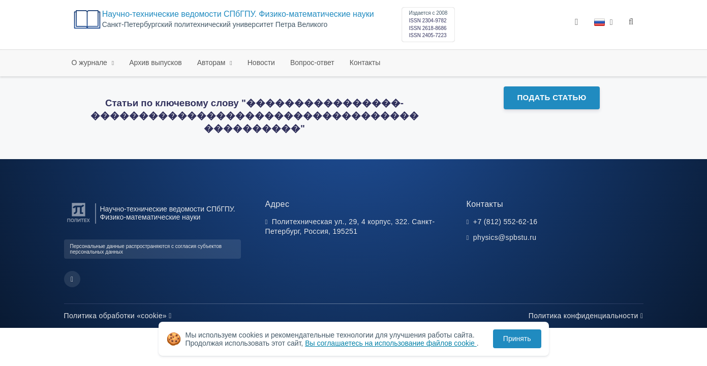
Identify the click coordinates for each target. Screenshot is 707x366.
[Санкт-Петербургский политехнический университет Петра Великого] (78, 222)
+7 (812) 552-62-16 (505, 222)
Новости (261, 62)
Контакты (365, 62)
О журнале (90, 62)
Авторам (212, 62)
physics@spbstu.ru (504, 237)
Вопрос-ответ (312, 62)
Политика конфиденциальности (586, 316)
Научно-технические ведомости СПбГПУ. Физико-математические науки (238, 14)
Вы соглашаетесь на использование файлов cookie (391, 343)
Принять (517, 338)
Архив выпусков (155, 62)
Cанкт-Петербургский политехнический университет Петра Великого (215, 24)
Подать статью (551, 97)
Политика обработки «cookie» (118, 316)
